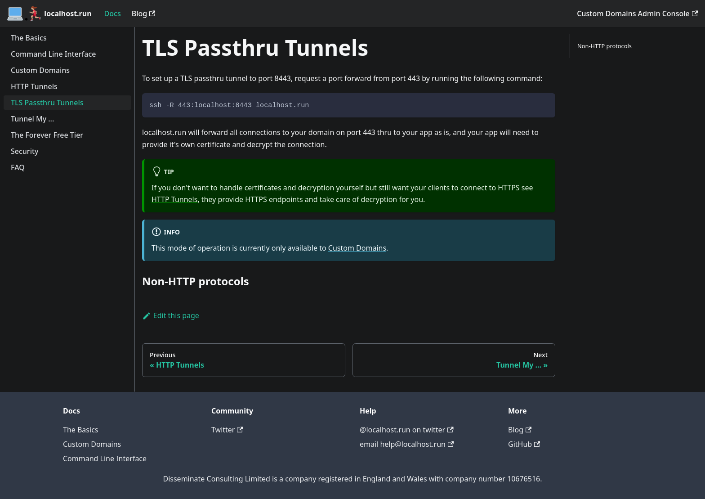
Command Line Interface (53, 54)
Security (25, 151)
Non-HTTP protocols (604, 46)
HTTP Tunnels (34, 86)
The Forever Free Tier (47, 135)
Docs (112, 13)
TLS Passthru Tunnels (47, 103)
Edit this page (170, 315)
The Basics (29, 38)
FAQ (18, 167)
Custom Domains (40, 70)
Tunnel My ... (32, 119)
